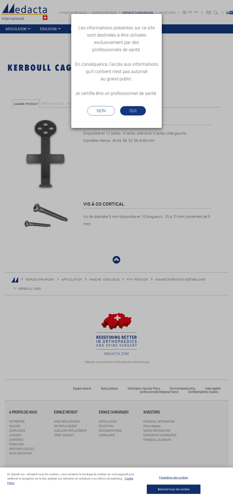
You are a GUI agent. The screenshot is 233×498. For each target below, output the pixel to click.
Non (101, 111)
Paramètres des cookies (173, 480)
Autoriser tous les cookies (174, 491)
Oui (133, 111)
